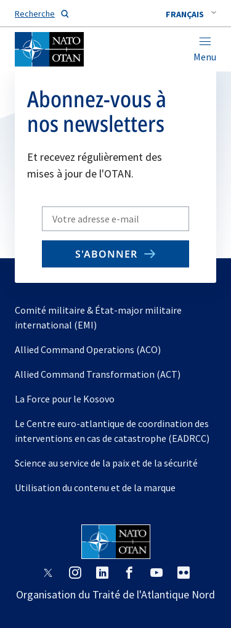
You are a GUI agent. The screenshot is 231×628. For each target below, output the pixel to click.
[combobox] (191, 14)
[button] (191, 14)
